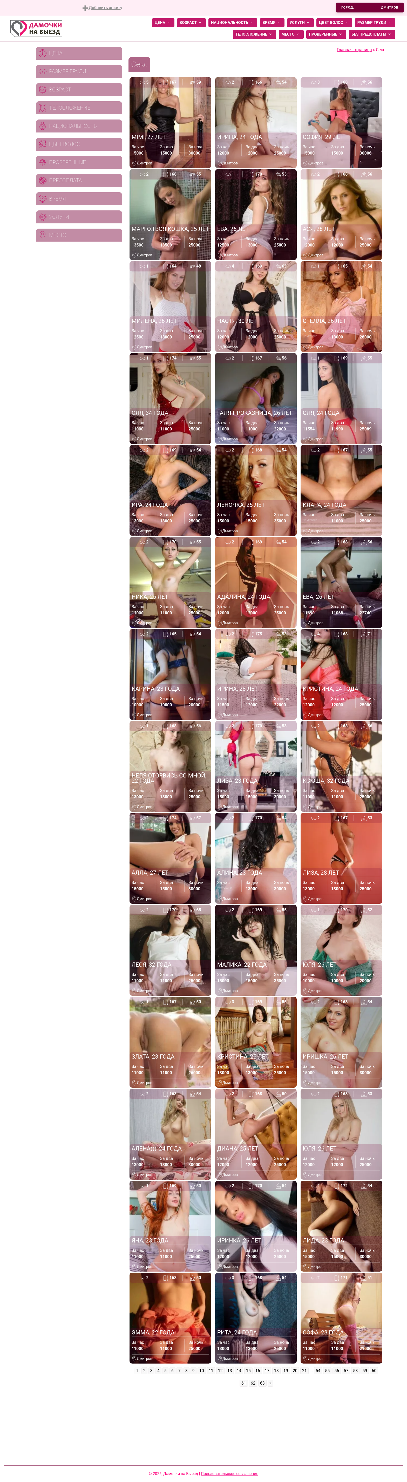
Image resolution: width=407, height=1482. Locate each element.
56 (336, 1370)
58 (355, 1370)
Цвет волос (334, 22)
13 (229, 1370)
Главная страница (354, 49)
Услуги (300, 22)
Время (272, 22)
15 (248, 1370)
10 (201, 1370)
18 (276, 1370)
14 (239, 1370)
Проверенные (326, 34)
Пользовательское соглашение (229, 1473)
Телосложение (254, 34)
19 (285, 1370)
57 (346, 1370)
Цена (163, 22)
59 (364, 1370)
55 (327, 1370)
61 (243, 1383)
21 (304, 1370)
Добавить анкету (102, 8)
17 (267, 1370)
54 (318, 1370)
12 (220, 1370)
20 (295, 1370)
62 (253, 1383)
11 (211, 1370)
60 (374, 1370)
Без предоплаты (372, 34)
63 (262, 1383)
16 (257, 1370)
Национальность (233, 22)
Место (291, 34)
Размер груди (375, 22)
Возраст (191, 22)
